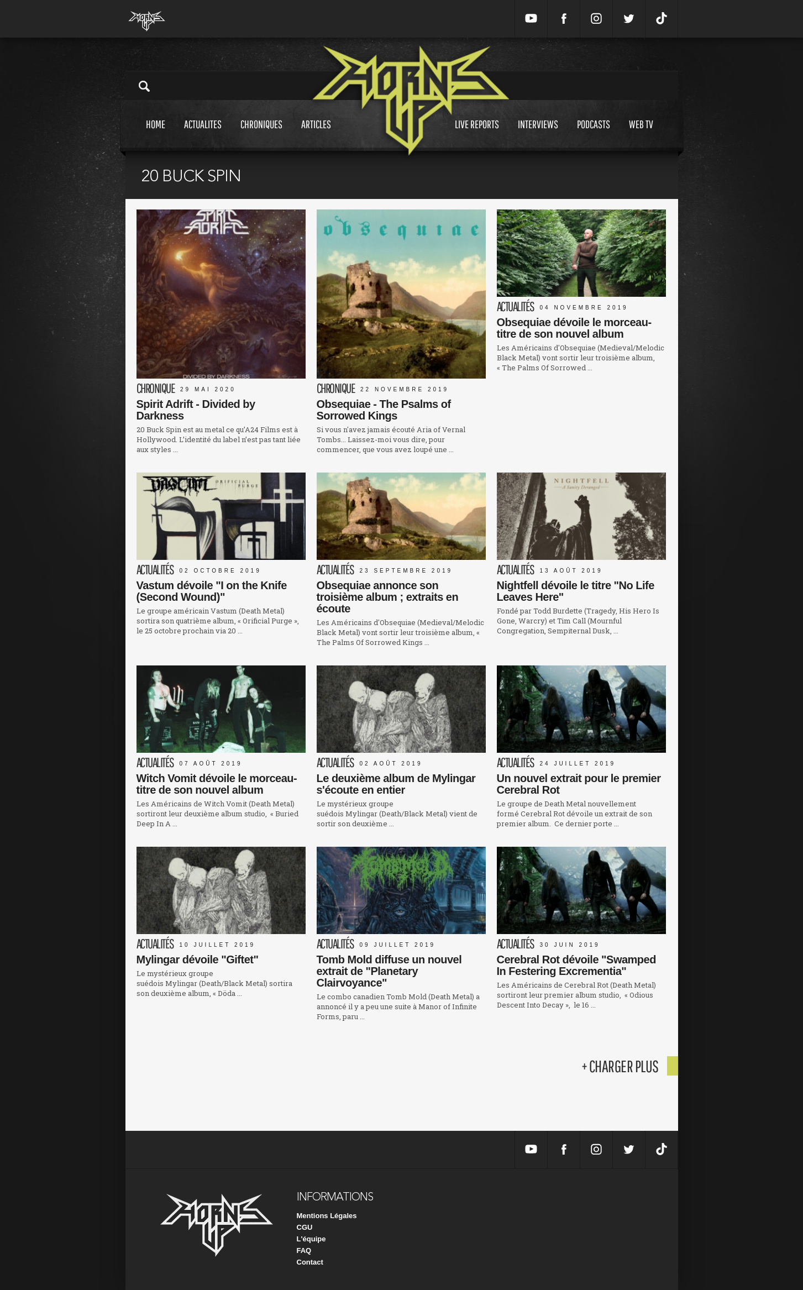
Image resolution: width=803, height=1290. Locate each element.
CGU (305, 1227)
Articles (316, 134)
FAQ (304, 1250)
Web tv (641, 134)
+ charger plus (620, 1066)
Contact (310, 1262)
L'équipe (311, 1239)
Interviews (538, 134)
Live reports (476, 134)
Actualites (203, 134)
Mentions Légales (327, 1216)
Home (156, 134)
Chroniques (261, 134)
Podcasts (594, 134)
